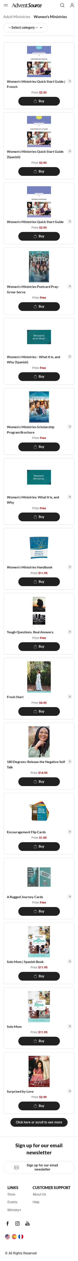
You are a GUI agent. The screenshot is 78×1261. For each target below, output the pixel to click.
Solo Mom (14, 1026)
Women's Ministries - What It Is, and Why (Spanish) (33, 359)
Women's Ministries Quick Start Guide (35, 222)
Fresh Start (15, 697)
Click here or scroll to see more (39, 1122)
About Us (39, 1194)
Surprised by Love (20, 1091)
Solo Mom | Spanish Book (25, 962)
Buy (39, 101)
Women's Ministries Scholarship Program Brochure (30, 429)
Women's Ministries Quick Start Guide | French (36, 84)
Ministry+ (14, 1210)
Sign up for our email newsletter (36, 1167)
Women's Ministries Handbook (29, 567)
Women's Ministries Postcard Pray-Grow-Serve (33, 289)
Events (12, 1202)
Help (36, 1202)
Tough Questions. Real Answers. (30, 632)
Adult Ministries (16, 16)
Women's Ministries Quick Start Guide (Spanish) (35, 154)
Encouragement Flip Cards (26, 832)
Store (11, 1194)
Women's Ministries (50, 16)
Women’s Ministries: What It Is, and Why (33, 499)
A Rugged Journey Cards (25, 897)
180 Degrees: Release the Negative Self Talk (36, 764)
